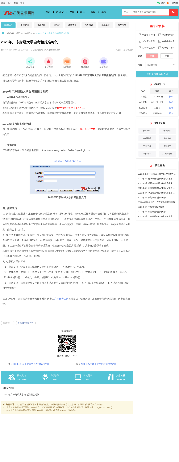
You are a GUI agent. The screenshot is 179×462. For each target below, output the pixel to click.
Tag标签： (7, 323)
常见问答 (122, 25)
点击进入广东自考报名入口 (67, 161)
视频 (16, 3)
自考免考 (167, 138)
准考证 (57, 25)
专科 (167, 55)
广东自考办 (167, 153)
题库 (3, 3)
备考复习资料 (168, 48)
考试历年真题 (148, 41)
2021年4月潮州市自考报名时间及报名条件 (157, 188)
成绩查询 (72, 25)
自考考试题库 (148, 48)
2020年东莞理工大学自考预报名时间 (99, 364)
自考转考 (147, 138)
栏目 (60, 12)
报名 (171, 96)
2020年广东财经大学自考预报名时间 (52, 33)
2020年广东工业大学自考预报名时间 (31, 364)
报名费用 (167, 130)
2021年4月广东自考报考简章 (151, 207)
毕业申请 (147, 146)
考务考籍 (89, 25)
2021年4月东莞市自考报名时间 (152, 197)
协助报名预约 (148, 35)
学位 (22, 3)
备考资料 (41, 25)
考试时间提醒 (168, 35)
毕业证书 (167, 146)
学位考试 (147, 153)
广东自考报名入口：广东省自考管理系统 (156, 202)
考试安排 (25, 25)
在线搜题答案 (168, 41)
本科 (152, 55)
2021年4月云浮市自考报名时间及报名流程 (157, 178)
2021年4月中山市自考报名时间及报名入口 (157, 193)
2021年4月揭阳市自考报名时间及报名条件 (157, 183)
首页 (48, 12)
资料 (9, 3)
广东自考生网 (61, 298)
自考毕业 (105, 25)
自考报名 (8, 25)
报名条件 (147, 130)
